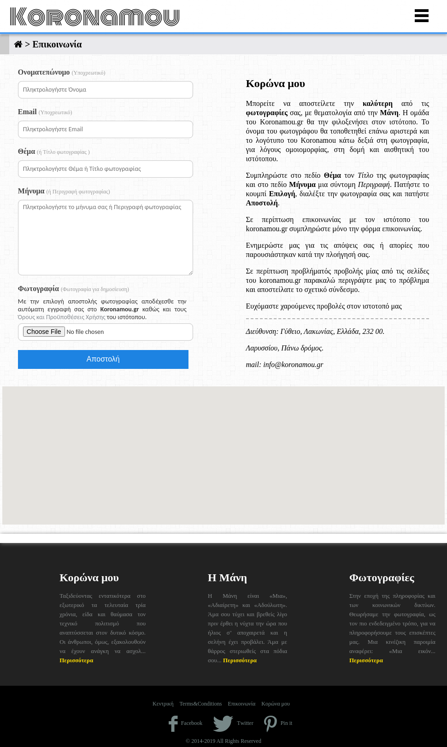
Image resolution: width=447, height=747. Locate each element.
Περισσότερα (76, 660)
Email (45, 112)
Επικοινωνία (241, 703)
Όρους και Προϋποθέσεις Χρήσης (62, 317)
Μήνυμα (64, 191)
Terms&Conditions (201, 703)
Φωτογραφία (73, 288)
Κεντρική (163, 703)
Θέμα (54, 151)
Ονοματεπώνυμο (62, 72)
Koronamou (94, 17)
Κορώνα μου (275, 703)
